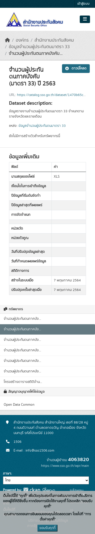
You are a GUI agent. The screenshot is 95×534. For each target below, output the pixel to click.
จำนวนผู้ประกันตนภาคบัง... (22, 318)
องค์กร (22, 40)
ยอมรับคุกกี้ (48, 527)
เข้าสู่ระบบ (83, 4)
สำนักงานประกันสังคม (54, 40)
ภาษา (7, 473)
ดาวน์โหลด (75, 68)
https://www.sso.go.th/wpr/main (65, 465)
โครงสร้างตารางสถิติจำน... (23, 381)
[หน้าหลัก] (7, 40)
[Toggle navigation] (85, 19)
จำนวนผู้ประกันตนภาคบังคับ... (35, 53)
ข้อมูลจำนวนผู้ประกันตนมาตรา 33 (39, 47)
